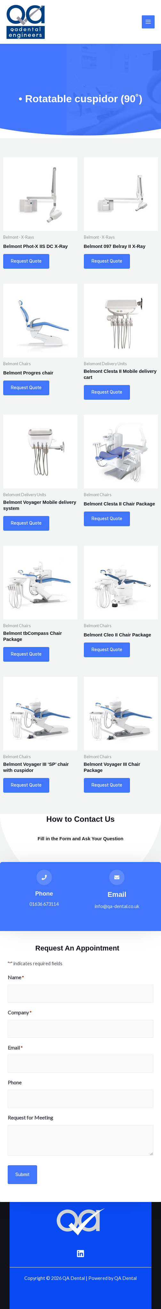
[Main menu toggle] (148, 21)
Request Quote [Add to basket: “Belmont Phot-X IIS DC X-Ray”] (26, 261)
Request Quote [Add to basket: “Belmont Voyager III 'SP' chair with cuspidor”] (26, 785)
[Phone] (44, 877)
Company (19, 1013)
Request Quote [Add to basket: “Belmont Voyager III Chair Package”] (107, 785)
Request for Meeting (30, 1117)
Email (117, 894)
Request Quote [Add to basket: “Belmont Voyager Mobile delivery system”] (26, 523)
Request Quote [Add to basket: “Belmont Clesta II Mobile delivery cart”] (107, 392)
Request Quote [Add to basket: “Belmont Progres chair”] (26, 387)
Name (16, 978)
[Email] (117, 877)
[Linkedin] (80, 1254)
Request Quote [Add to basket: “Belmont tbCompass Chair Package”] (26, 654)
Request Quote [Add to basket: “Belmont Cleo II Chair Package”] (107, 649)
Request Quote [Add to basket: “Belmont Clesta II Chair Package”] (107, 518)
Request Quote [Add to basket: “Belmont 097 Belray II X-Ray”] (107, 261)
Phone (44, 893)
